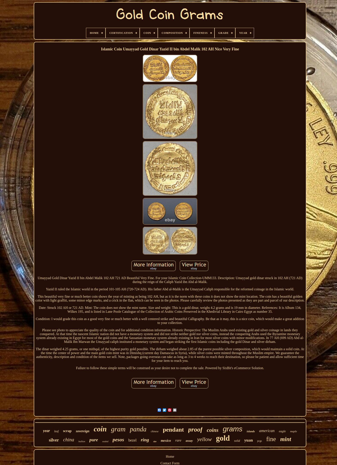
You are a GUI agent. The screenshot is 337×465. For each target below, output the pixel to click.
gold (223, 438)
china (68, 439)
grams (232, 429)
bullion (81, 441)
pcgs (259, 440)
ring (145, 439)
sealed (105, 441)
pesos (118, 439)
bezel (132, 440)
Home (170, 456)
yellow (204, 439)
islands (251, 431)
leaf (56, 431)
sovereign (82, 431)
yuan (248, 440)
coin (100, 429)
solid (237, 440)
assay (189, 440)
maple (293, 431)
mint (285, 439)
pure (93, 439)
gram (118, 429)
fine (271, 438)
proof (195, 429)
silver (54, 440)
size (154, 441)
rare (178, 440)
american (267, 430)
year (46, 431)
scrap (67, 431)
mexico (166, 440)
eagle (282, 431)
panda (138, 429)
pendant (173, 429)
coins (212, 430)
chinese (155, 431)
